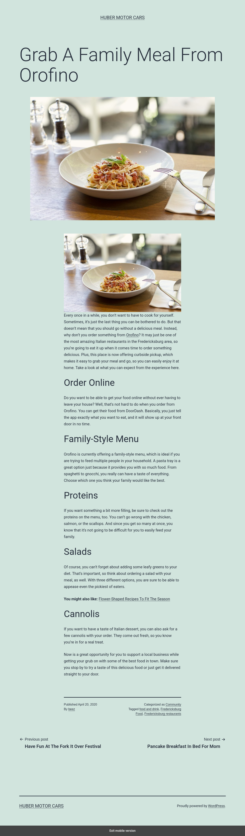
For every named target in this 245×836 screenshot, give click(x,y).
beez (71, 709)
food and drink (149, 709)
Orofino (132, 335)
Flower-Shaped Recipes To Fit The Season (134, 599)
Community (173, 704)
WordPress (216, 806)
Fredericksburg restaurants (162, 713)
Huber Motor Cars (122, 17)
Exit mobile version (122, 831)
